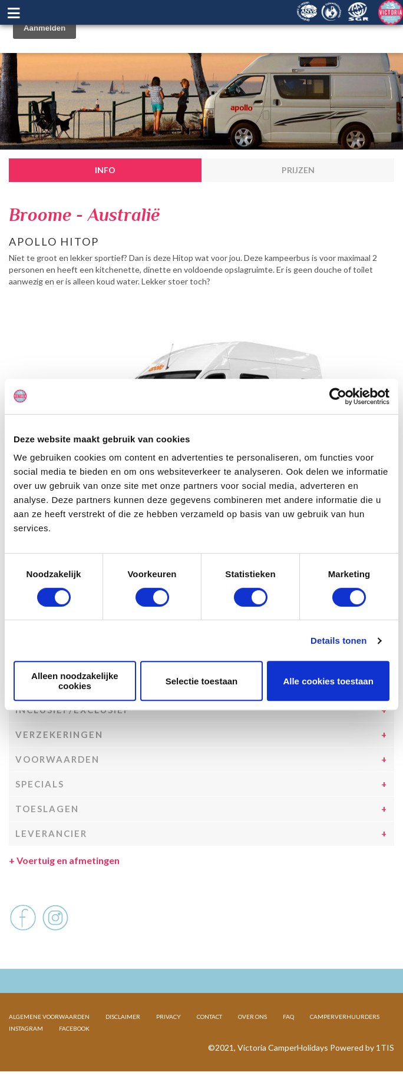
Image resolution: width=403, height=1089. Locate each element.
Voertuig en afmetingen (64, 860)
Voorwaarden (57, 759)
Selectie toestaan (202, 681)
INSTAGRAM (26, 1028)
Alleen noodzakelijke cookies (74, 681)
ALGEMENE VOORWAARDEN (49, 1016)
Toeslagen (47, 808)
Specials (39, 784)
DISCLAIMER (122, 1016)
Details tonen (338, 640)
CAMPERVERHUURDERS (344, 1016)
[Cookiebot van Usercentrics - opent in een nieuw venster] (337, 396)
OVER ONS (252, 1016)
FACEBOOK (74, 1028)
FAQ (288, 1016)
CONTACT (209, 1016)
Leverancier (51, 833)
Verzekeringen (59, 734)
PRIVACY (168, 1016)
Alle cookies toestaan (328, 681)
